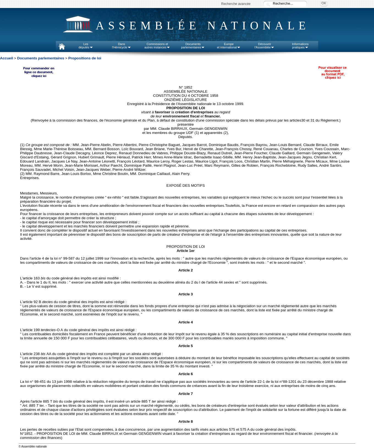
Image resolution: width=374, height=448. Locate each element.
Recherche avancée (236, 4)
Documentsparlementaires (193, 45)
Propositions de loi (84, 58)
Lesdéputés (85, 45)
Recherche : (268, 4)
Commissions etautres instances (157, 45)
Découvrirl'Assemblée (265, 45)
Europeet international (229, 45)
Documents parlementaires (40, 58)
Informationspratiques (300, 45)
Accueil (6, 58)
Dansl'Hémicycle (121, 45)
